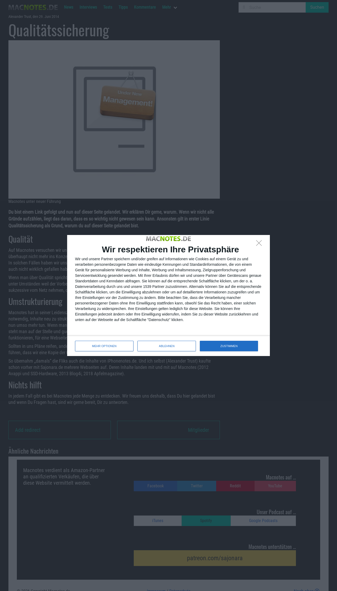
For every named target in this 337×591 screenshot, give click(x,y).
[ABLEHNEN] (260, 244)
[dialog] (168, 295)
